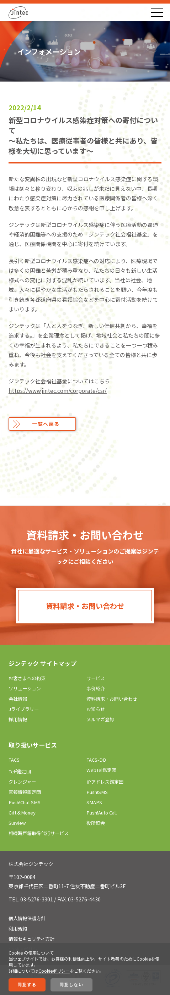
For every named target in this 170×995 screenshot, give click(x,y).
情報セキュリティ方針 (31, 938)
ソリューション (25, 688)
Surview (17, 822)
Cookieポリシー (54, 971)
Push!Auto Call (101, 812)
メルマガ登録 (100, 719)
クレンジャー (22, 781)
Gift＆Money (22, 812)
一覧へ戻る (46, 423)
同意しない (71, 984)
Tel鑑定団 (20, 771)
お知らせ (95, 709)
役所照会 (95, 822)
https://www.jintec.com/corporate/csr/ (58, 390)
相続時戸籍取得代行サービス (39, 833)
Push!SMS (97, 792)
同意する (27, 984)
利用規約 (18, 928)
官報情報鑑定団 (25, 792)
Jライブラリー (24, 709)
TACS (14, 759)
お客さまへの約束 (27, 678)
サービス (95, 678)
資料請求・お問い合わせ (85, 606)
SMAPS (94, 802)
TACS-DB (96, 759)
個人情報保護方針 (27, 918)
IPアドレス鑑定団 (104, 781)
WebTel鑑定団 (101, 770)
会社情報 (18, 698)
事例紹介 (95, 688)
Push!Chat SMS (25, 802)
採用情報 (18, 719)
